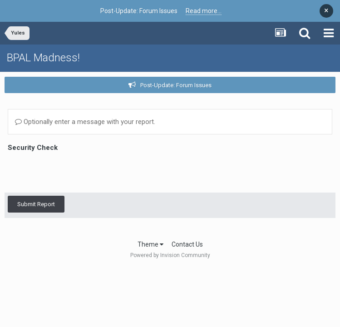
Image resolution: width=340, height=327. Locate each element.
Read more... (204, 11)
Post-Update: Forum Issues (176, 85)
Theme (150, 244)
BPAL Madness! (43, 57)
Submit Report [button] (36, 168)
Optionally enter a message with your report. (85, 122)
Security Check (33, 148)
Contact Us (187, 244)
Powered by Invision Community (170, 255)
